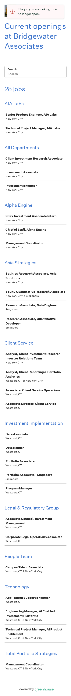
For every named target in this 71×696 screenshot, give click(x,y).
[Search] (35, 74)
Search (12, 69)
